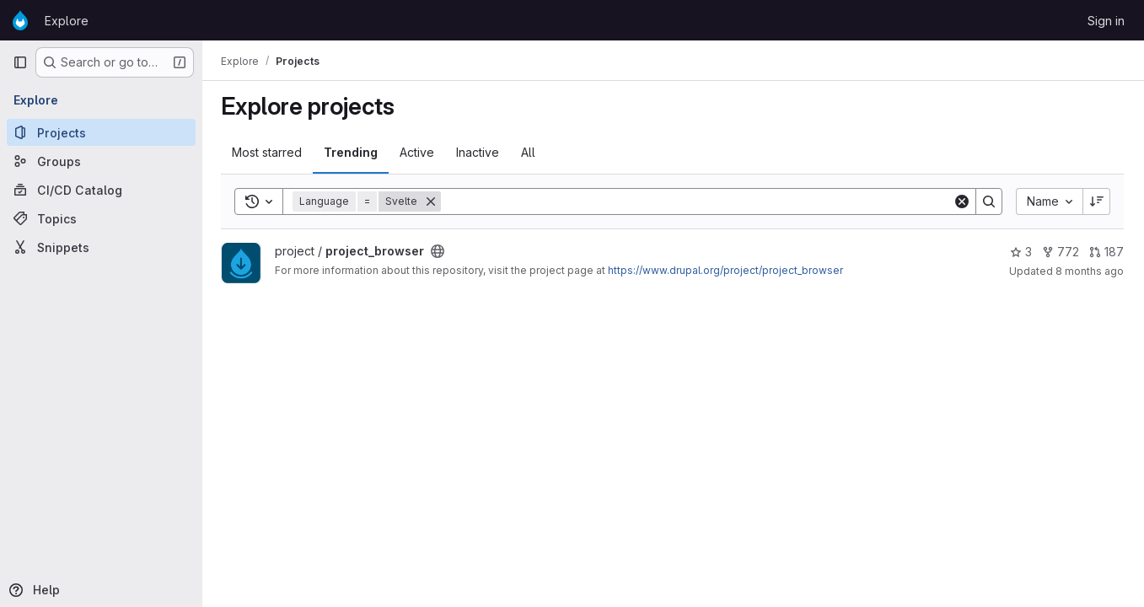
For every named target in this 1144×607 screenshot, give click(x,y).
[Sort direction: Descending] (1096, 201)
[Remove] (432, 201)
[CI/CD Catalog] (101, 189)
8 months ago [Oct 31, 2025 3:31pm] (1089, 271)
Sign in (1106, 20)
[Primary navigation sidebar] (20, 62)
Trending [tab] (352, 152)
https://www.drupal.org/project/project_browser (727, 270)
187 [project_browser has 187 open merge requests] (1106, 251)
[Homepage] (20, 20)
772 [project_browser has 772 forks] (1060, 251)
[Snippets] (101, 247)
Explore (67, 20)
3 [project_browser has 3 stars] (1021, 251)
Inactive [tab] (479, 152)
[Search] (697, 201)
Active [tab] (418, 152)
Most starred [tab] (268, 152)
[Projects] (101, 132)
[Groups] (101, 161)
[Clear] (962, 201)
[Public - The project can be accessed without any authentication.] (439, 251)
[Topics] (101, 218)
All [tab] (530, 152)
